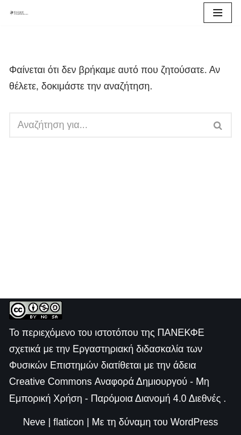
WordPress (194, 422)
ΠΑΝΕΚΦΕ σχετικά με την (106, 348)
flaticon (68, 422)
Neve (34, 422)
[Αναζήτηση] (107, 125)
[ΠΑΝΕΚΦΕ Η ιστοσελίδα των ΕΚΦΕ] (18, 12)
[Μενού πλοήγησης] (218, 12)
